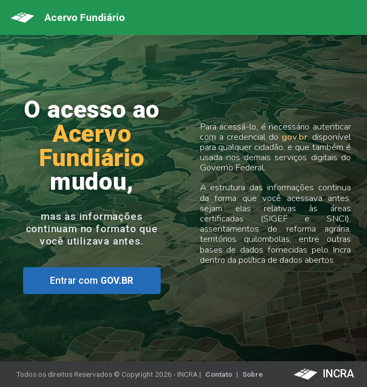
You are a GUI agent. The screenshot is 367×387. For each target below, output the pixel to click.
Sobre (252, 374)
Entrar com (91, 281)
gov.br (294, 137)
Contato (218, 374)
